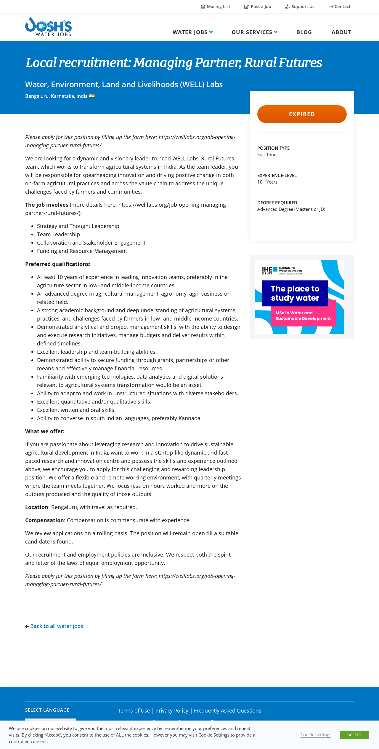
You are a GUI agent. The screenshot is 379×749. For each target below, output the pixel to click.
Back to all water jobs (54, 626)
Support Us (299, 6)
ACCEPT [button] (354, 734)
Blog (304, 32)
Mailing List (215, 6)
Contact (340, 6)
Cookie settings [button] (316, 734)
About (341, 32)
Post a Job (257, 6)
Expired (302, 114)
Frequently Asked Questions (227, 710)
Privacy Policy (171, 710)
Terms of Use (134, 710)
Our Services (252, 32)
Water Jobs (190, 32)
